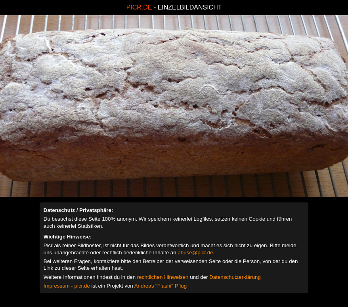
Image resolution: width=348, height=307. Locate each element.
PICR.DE (139, 7)
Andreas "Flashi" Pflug (160, 286)
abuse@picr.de (195, 253)
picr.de (82, 286)
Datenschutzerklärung (235, 277)
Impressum (57, 286)
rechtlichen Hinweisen (163, 277)
